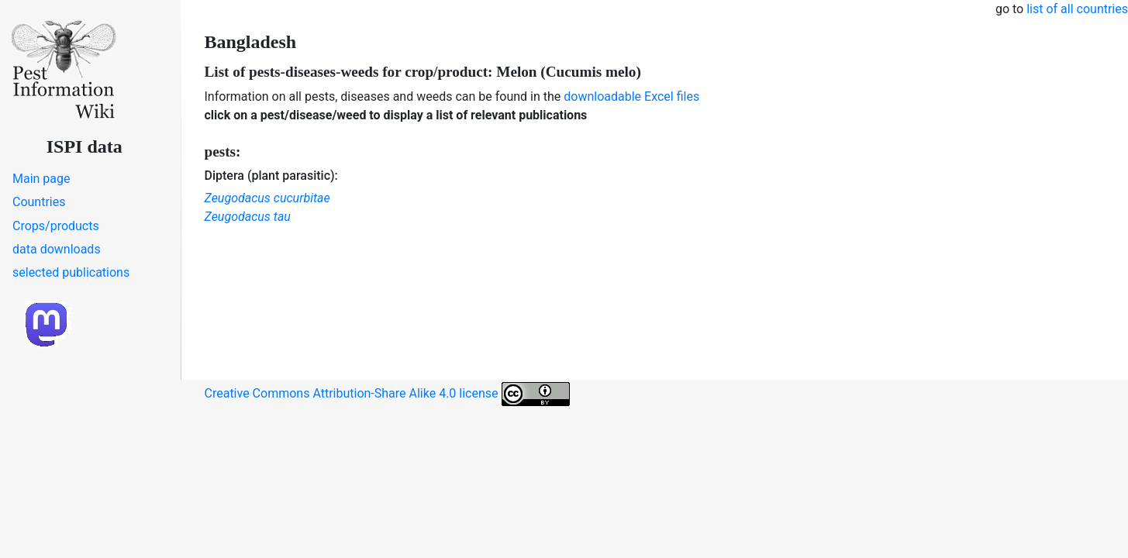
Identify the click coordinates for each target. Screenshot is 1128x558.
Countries (38, 202)
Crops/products (55, 226)
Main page (41, 178)
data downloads (56, 249)
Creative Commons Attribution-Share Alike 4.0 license (387, 394)
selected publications (70, 272)
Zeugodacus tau (248, 216)
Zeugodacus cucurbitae (267, 198)
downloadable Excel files (631, 96)
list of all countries (1077, 9)
